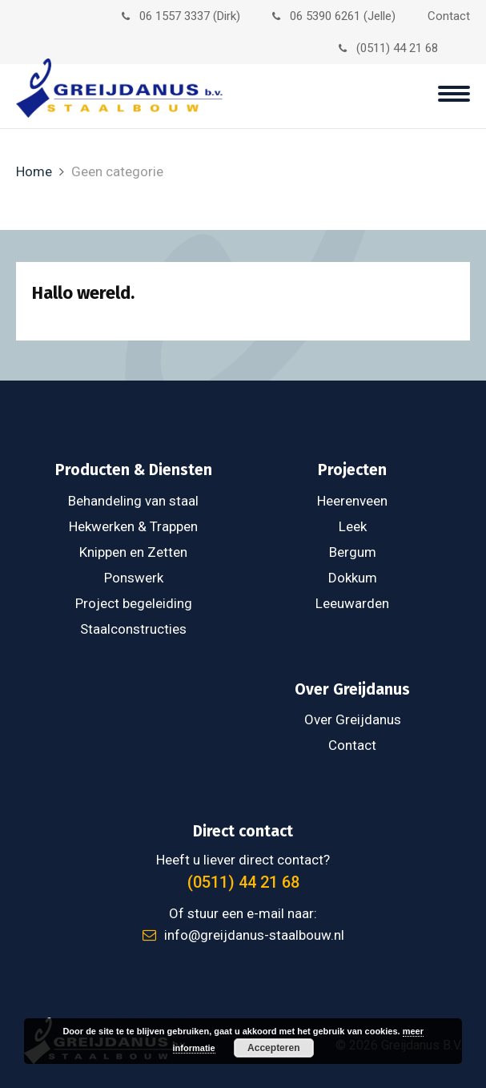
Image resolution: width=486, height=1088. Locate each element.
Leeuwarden (352, 603)
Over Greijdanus (352, 719)
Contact (449, 16)
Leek (353, 526)
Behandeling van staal (133, 501)
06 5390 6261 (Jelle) (334, 16)
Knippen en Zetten (133, 552)
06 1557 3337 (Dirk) (181, 16)
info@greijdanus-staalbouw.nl (243, 935)
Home (34, 171)
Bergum (352, 552)
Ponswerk (133, 578)
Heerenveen (352, 501)
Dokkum (352, 578)
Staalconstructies (133, 629)
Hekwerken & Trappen (133, 526)
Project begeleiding (133, 603)
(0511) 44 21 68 (388, 48)
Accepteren (273, 1048)
